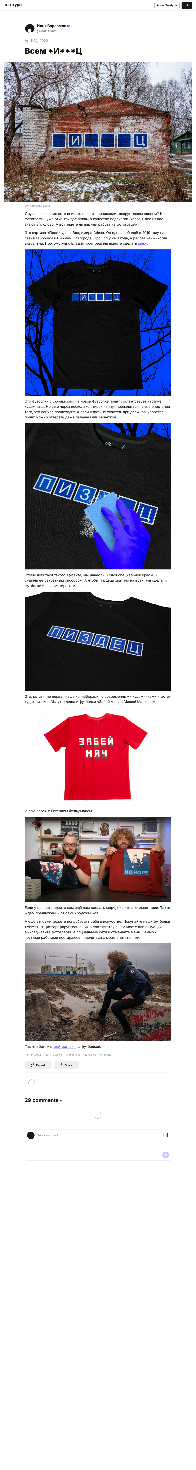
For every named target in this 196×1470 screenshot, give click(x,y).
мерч (142, 243)
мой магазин (64, 1046)
